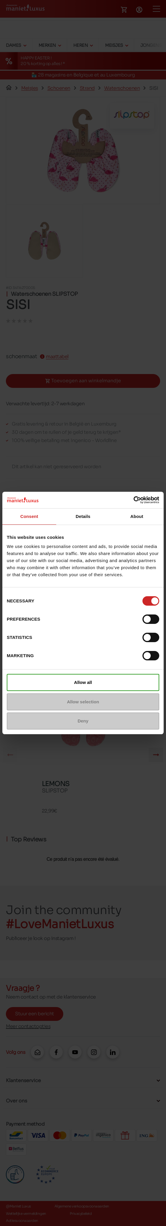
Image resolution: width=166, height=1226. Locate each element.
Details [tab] (83, 516)
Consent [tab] (29, 516)
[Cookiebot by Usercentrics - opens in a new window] (133, 500)
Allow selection (83, 701)
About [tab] (136, 516)
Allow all (83, 682)
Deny (83, 720)
